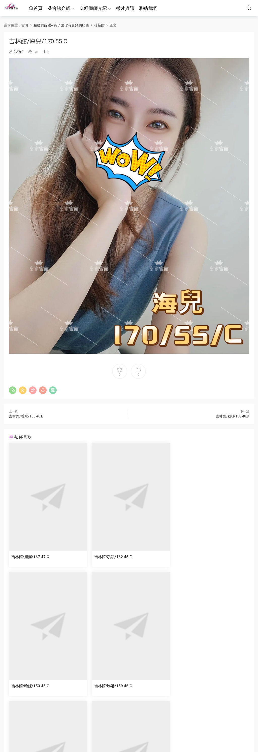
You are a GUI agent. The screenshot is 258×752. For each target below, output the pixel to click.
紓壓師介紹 (93, 8)
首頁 (36, 8)
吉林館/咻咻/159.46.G (30, 686)
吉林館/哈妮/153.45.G (194, 557)
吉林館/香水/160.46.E (26, 416)
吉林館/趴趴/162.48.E (112, 557)
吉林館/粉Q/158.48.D (232, 416)
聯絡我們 (148, 8)
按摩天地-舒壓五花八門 (11, 7)
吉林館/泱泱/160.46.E (193, 686)
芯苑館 (18, 52)
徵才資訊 (125, 8)
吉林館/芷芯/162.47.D (112, 686)
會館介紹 (59, 8)
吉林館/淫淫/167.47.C (30, 557)
